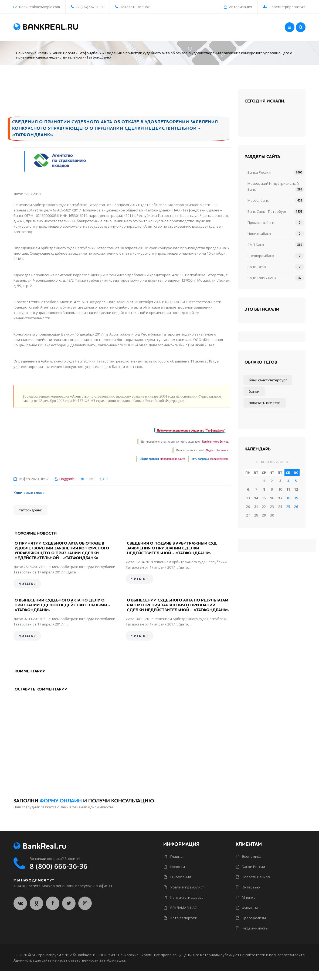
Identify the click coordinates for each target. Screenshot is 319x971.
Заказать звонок (132, 6)
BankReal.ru (46, 27)
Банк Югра (256, 266)
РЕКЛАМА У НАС (180, 907)
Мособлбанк (258, 200)
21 (256, 506)
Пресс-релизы (251, 917)
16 (272, 497)
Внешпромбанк (260, 255)
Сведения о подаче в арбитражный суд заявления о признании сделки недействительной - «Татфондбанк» (172, 548)
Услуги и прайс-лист (184, 887)
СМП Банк (255, 244)
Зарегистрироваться (287, 6)
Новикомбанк (259, 233)
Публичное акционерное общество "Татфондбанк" (191, 430)
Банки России (63, 52)
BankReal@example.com (39, 6)
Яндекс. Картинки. (217, 450)
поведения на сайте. (173, 459)
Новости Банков (253, 876)
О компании (177, 876)
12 (296, 489)
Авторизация (240, 6)
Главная (174, 856)
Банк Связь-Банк (261, 277)
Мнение (246, 897)
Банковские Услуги (32, 52)
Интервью (248, 887)
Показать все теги (264, 402)
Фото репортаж (180, 917)
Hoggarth (66, 478)
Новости (174, 866)
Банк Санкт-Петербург (266, 211)
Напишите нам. (219, 459)
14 (256, 497)
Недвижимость (252, 928)
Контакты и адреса (183, 897)
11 (288, 489)
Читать (27, 584)
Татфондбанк (89, 52)
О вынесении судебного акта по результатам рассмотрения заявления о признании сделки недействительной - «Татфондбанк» (178, 605)
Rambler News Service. (215, 441)
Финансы (247, 907)
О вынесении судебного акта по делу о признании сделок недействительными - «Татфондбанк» (62, 605)
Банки (254, 391)
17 (280, 497)
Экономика (248, 856)
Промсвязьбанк (261, 222)
